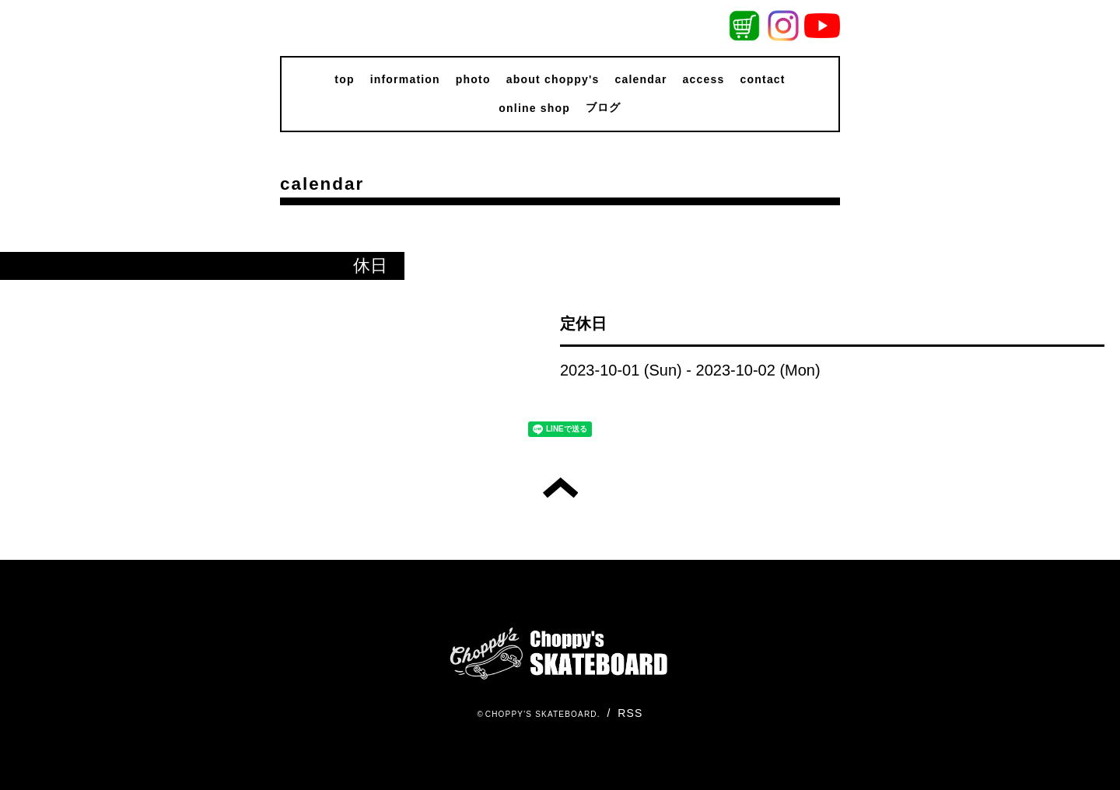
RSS (630, 713)
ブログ (603, 107)
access (704, 79)
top (344, 79)
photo (473, 79)
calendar (640, 79)
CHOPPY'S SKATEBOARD (541, 714)
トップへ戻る (560, 487)
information (405, 79)
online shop (534, 108)
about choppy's (553, 79)
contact (763, 79)
